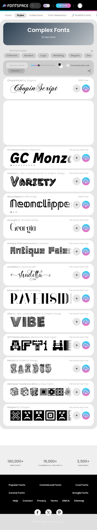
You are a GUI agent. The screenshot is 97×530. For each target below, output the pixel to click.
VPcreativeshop (29, 220)
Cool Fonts (81, 485)
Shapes (11, 407)
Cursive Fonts (17, 492)
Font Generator (57, 15)
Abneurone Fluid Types (43, 337)
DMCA (66, 500)
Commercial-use (80, 65)
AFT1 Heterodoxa (17, 337)
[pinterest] (59, 512)
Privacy (41, 500)
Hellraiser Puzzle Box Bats (22, 384)
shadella (12, 266)
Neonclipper (14, 196)
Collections (36, 15)
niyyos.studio (28, 266)
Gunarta (44, 243)
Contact (28, 500)
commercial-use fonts (50, 465)
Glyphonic (35, 149)
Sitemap (79, 500)
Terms (54, 500)
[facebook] (37, 512)
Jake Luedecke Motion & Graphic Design (42, 173)
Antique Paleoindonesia (21, 243)
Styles (20, 15)
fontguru (25, 407)
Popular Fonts (17, 485)
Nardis (11, 360)
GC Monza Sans (16, 149)
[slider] (39, 65)
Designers (83, 465)
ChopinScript (15, 80)
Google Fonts (80, 492)
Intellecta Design (28, 360)
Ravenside (13, 290)
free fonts (15, 465)
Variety (11, 173)
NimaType (31, 196)
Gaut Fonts (47, 384)
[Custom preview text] (17, 65)
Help (15, 500)
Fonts (8, 15)
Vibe (10, 313)
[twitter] (48, 512)
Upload (63, 5)
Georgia (12, 220)
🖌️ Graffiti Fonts (81, 15)
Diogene (31, 80)
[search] (35, 6)
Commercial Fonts (50, 485)
